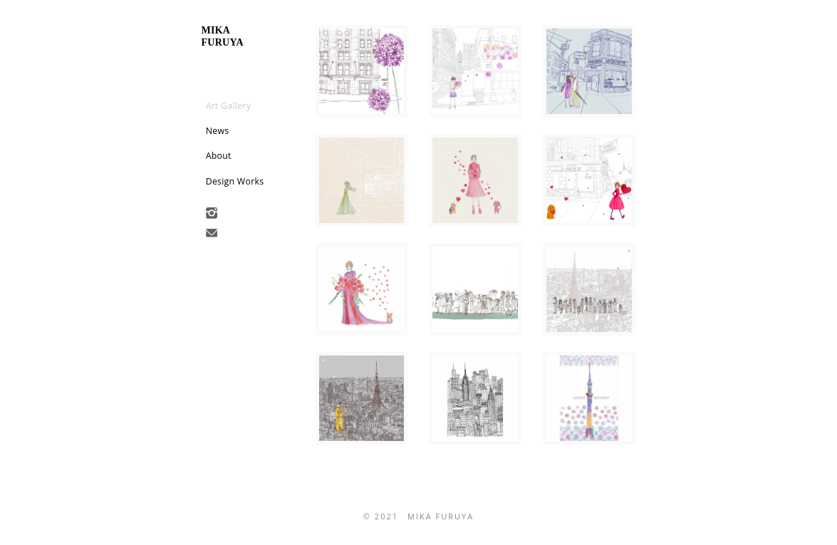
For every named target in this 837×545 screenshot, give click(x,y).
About (219, 156)
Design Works (235, 181)
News (217, 131)
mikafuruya (223, 36)
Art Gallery (228, 106)
